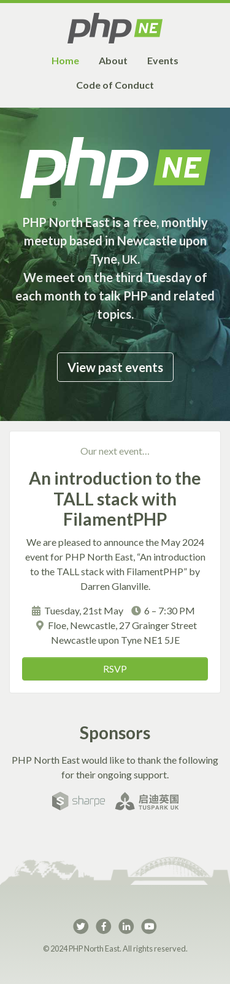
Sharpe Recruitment (78, 801)
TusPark (146, 801)
